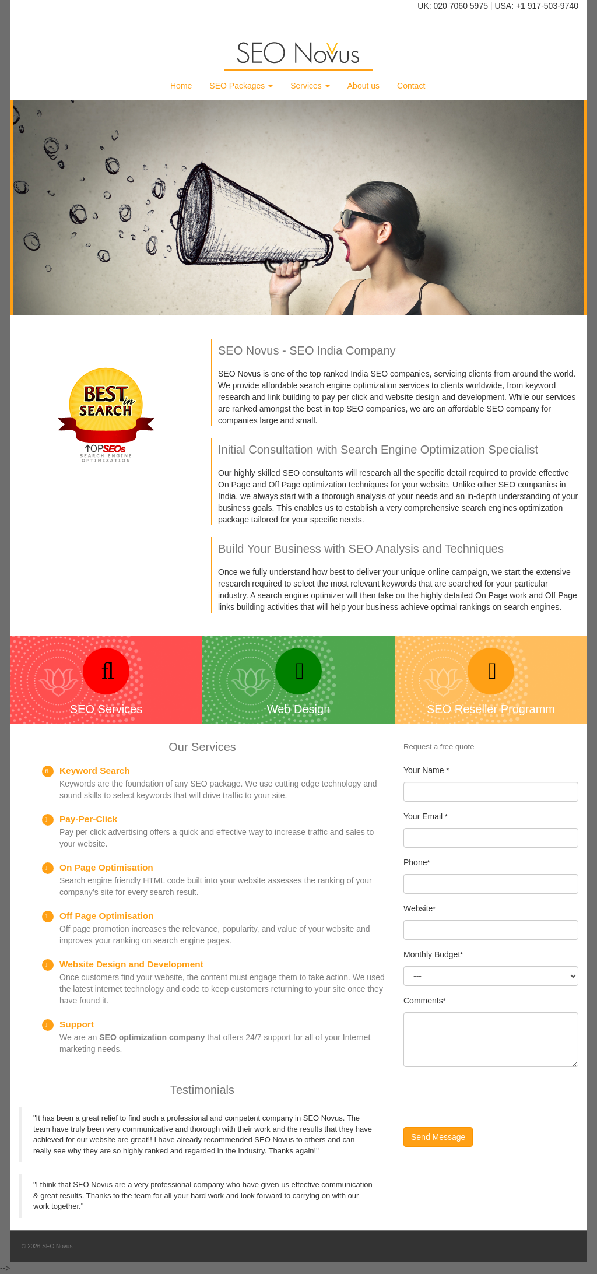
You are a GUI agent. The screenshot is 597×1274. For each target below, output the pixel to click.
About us (363, 85)
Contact (411, 85)
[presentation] (492, 1098)
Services (310, 85)
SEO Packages (241, 85)
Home (181, 85)
